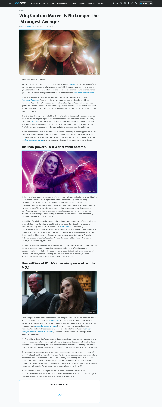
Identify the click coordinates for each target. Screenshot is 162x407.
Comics (82, 3)
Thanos (33, 121)
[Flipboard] (128, 3)
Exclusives (35, 3)
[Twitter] (121, 3)
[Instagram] (125, 3)
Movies (45, 3)
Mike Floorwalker (27, 26)
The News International (84, 92)
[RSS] (136, 3)
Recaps (73, 3)
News (100, 3)
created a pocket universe (46, 326)
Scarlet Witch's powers (34, 140)
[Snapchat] (132, 3)
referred (72, 84)
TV (53, 3)
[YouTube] (117, 3)
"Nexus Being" (65, 226)
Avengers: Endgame (30, 100)
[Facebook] (114, 3)
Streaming (62, 3)
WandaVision (53, 320)
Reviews (91, 3)
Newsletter (146, 3)
